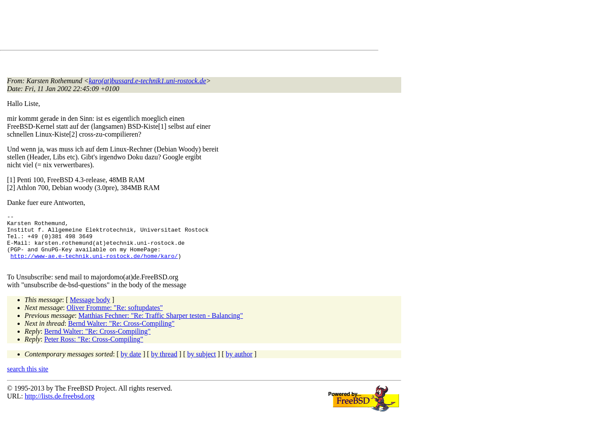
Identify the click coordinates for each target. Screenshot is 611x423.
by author (239, 364)
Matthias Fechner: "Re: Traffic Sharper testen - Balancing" (160, 326)
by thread (164, 364)
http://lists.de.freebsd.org (59, 406)
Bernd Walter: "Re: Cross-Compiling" (121, 334)
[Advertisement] (166, 26)
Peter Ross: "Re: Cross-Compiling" (93, 349)
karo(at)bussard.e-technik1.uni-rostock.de (147, 81)
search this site (27, 379)
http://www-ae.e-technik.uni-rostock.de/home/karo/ (94, 265)
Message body (90, 310)
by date (131, 364)
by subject (201, 364)
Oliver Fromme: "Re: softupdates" (115, 318)
